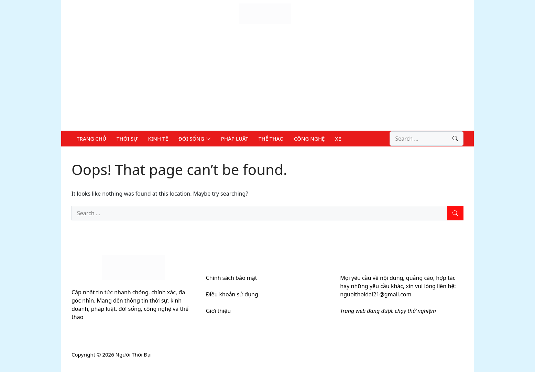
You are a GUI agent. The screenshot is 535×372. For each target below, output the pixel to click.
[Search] (455, 138)
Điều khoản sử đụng (232, 294)
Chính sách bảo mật (231, 278)
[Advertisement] (267, 79)
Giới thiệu (218, 311)
